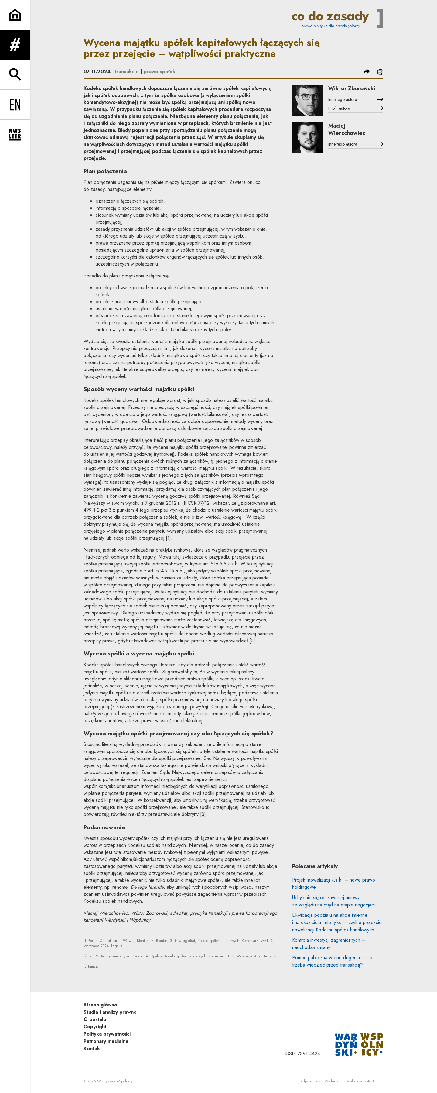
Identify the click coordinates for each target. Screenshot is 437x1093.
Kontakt (93, 1048)
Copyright (95, 1026)
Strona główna (100, 1004)
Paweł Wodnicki (327, 1081)
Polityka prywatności (107, 1033)
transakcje (126, 71)
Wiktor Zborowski (351, 88)
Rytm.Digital (373, 1081)
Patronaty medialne (106, 1041)
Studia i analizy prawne (110, 1012)
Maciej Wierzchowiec (346, 129)
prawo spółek (159, 71)
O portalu (95, 1019)
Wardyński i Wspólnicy (114, 1081)
